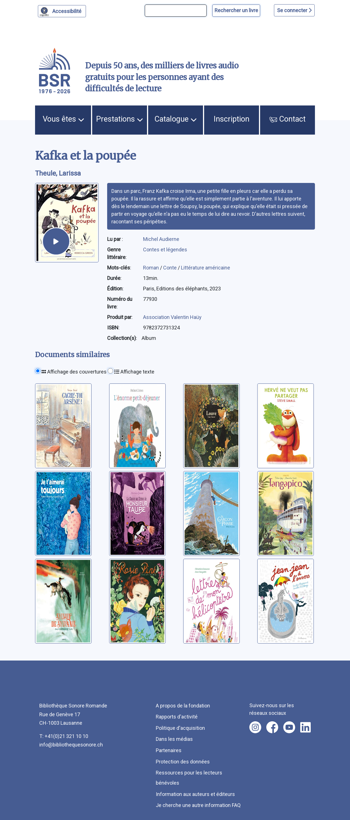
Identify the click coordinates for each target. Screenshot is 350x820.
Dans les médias (174, 739)
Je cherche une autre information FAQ (198, 805)
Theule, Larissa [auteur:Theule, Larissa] (58, 173)
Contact (287, 119)
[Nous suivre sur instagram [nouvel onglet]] (255, 727)
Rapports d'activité (177, 717)
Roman (151, 268)
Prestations (119, 119)
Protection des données (183, 762)
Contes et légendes (165, 250)
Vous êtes (63, 119)
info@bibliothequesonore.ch (71, 745)
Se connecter (294, 10)
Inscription (231, 119)
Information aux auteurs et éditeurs (195, 794)
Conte (170, 268)
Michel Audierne (161, 239)
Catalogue (175, 119)
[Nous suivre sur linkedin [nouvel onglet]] (305, 727)
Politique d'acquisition (180, 728)
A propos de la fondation (183, 706)
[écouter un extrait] (56, 241)
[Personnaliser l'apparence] (62, 11)
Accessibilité (67, 10)
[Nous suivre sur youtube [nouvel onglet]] (289, 727)
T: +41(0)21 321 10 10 (63, 736)
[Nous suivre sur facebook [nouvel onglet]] (272, 727)
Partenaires (169, 750)
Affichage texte (134, 372)
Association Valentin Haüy (172, 317)
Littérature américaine (205, 268)
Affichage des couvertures (74, 372)
